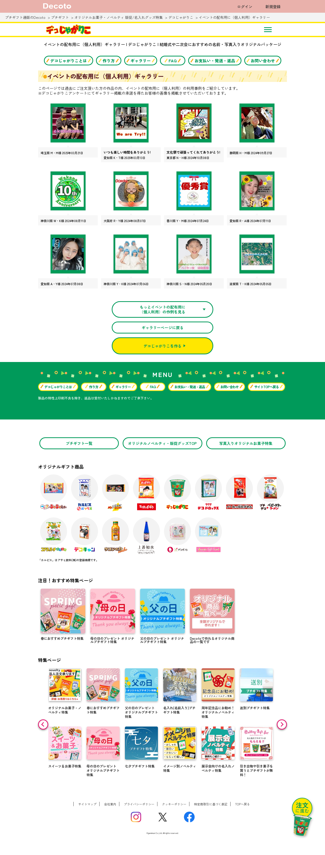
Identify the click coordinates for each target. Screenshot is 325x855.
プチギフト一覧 (79, 443)
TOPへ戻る (242, 804)
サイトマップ (87, 804)
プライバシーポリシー (139, 804)
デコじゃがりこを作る (162, 346)
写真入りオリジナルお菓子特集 (245, 443)
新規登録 (273, 6)
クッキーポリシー (174, 804)
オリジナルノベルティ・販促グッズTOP (162, 443)
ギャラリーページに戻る (163, 327)
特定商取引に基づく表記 (211, 804)
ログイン (244, 6)
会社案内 (110, 804)
